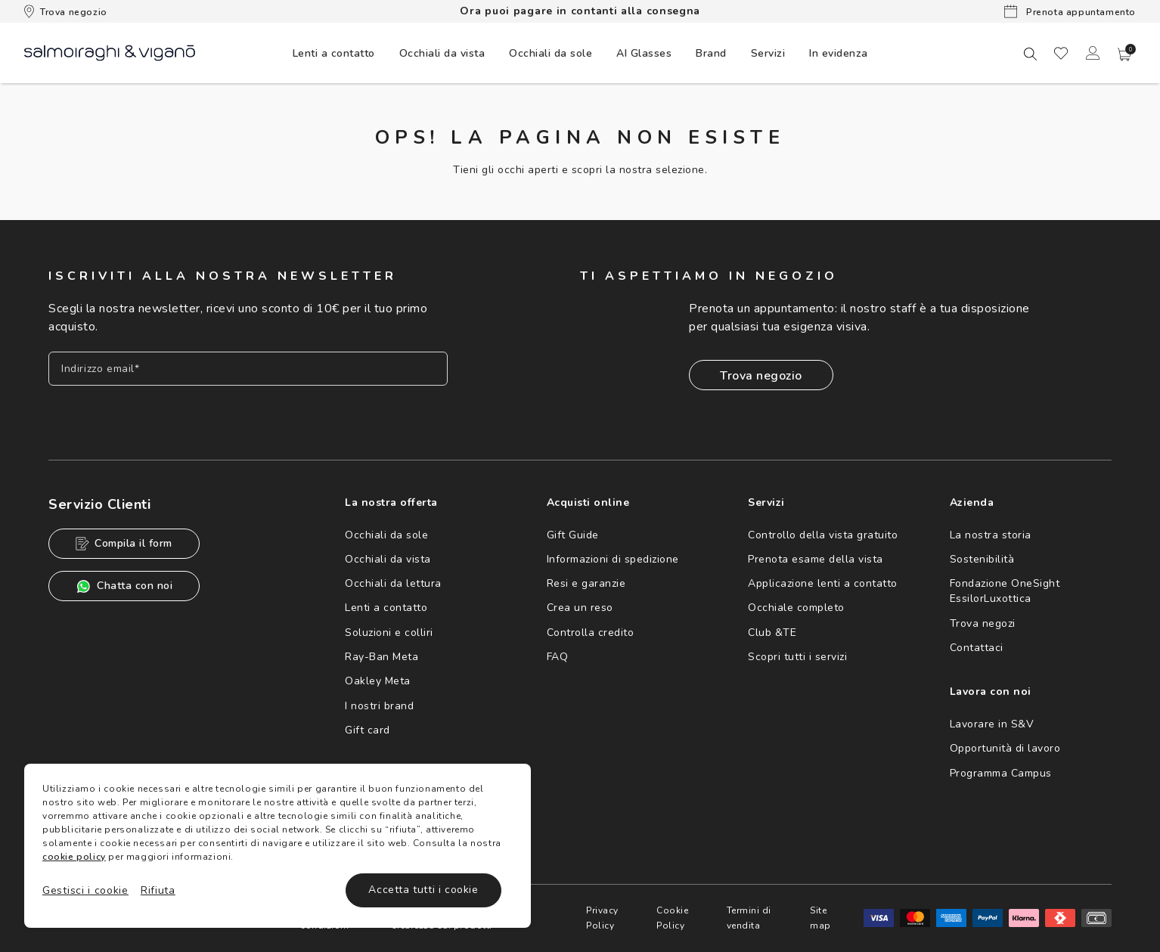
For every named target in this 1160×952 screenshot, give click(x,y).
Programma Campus (1001, 773)
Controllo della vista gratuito (823, 535)
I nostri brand (379, 706)
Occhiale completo (796, 607)
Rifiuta (158, 890)
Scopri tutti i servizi (797, 657)
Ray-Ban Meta (381, 657)
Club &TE (772, 632)
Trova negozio (65, 11)
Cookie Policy (672, 918)
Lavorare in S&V (992, 724)
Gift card (367, 730)
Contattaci (976, 647)
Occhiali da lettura (393, 583)
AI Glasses (643, 53)
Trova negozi (983, 623)
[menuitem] (334, 53)
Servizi (768, 53)
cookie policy (74, 857)
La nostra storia (990, 535)
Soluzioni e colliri (389, 632)
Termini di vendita (749, 918)
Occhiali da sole (386, 535)
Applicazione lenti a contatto (823, 583)
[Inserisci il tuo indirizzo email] (248, 368)
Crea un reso (580, 607)
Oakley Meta (378, 681)
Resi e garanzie (586, 583)
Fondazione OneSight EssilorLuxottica (1005, 591)
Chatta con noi (124, 586)
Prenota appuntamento (1070, 11)
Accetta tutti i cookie (423, 889)
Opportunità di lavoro (1005, 748)
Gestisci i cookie (85, 890)
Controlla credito (590, 632)
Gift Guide (573, 535)
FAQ (558, 657)
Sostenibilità (982, 559)
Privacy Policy (602, 918)
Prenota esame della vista (815, 559)
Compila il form (124, 543)
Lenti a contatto (386, 607)
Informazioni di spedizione (613, 559)
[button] (1124, 54)
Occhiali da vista (388, 559)
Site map (820, 918)
